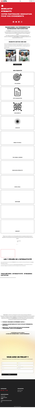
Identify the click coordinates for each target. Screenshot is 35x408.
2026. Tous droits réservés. (17, 407)
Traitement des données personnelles (6, 401)
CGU (1, 402)
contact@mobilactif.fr (4, 398)
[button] (20, 1)
